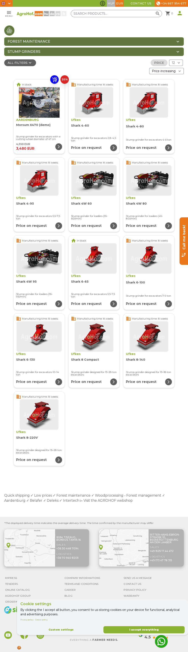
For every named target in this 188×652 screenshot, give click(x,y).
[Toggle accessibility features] (102, 3)
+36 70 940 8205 (67, 557)
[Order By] (166, 71)
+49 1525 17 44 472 (162, 551)
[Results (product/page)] (176, 63)
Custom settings (61, 629)
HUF (111, 3)
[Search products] (116, 13)
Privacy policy (26, 619)
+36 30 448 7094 (67, 548)
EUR (119, 3)
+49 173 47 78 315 (161, 560)
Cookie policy (41, 619)
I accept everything (144, 629)
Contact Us (141, 3)
